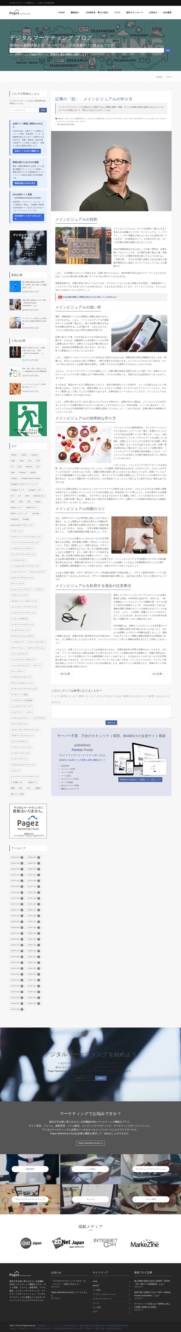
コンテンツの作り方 (96, 119)
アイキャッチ (72, 121)
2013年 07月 (34, 1003)
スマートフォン (17, 648)
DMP (13, 472)
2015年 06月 (17, 962)
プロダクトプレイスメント (22, 735)
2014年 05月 (34, 997)
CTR (38, 461)
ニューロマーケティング (21, 706)
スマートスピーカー (36, 642)
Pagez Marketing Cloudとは (90, 1143)
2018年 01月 (34, 869)
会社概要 (167, 12)
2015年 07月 (34, 957)
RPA (13, 502)
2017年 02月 (17, 904)
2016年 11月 (34, 910)
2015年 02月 (17, 974)
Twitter (38, 502)
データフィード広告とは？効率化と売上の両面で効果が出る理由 (34, 321)
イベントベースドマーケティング (25, 543)
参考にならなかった (158, 696)
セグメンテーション (36, 648)
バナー (82, 121)
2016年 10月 (17, 916)
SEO (21, 502)
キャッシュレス (17, 583)
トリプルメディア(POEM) (21, 700)
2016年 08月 (17, 922)
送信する (111, 723)
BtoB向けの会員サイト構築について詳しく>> (140, 779)
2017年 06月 (17, 892)
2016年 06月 (17, 927)
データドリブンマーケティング (24, 689)
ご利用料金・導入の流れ (96, 12)
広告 (21, 788)
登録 (168, 50)
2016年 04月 (17, 933)
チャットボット (17, 671)
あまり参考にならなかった (130, 696)
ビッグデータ (39, 718)
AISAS (23, 455)
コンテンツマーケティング (116, 119)
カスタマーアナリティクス (22, 578)
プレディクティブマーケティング (25, 730)
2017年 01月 (34, 904)
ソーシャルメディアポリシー (23, 659)
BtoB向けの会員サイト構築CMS (49, 1328)
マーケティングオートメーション (104, 1294)
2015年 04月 (17, 968)
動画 (13, 788)
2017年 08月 (17, 886)
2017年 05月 (34, 892)
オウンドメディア (37, 572)
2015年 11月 (34, 945)
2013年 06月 (17, 1009)
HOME (159, 77)
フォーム (96, 1303)
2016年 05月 (34, 927)
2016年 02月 (17, 939)
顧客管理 (96, 1285)
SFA (29, 502)
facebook (14, 519)
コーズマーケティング (20, 630)
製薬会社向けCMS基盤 (104, 1326)
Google (14, 478)
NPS (27, 496)
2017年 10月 (17, 880)
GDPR (33, 472)
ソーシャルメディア (19, 654)
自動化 (38, 788)
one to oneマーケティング (22, 525)
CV (12, 467)
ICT (12, 496)
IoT (19, 496)
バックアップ (16, 712)
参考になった (84, 696)
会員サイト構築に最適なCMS (82, 1326)
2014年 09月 (34, 986)
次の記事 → (158, 674)
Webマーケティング (66, 119)
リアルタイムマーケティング (23, 765)
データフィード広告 (19, 695)
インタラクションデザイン (22, 548)
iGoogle (26, 519)
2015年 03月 (34, 968)
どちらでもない (103, 696)
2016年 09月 (34, 916)
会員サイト (32, 782)
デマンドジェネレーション (22, 683)
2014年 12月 (17, 980)
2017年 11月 (34, 875)
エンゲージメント (18, 572)
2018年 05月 (34, 857)
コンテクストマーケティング (23, 613)
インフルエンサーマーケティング (25, 566)
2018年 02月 (17, 869)
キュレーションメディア (21, 589)
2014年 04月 (17, 1003)
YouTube (35, 513)
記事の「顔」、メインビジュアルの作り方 (94, 99)
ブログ (117, 12)
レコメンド (15, 770)
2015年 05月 (34, 962)
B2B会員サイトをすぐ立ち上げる (28, 217)
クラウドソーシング (19, 595)
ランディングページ (19, 759)
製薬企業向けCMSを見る (25, 183)
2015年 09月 (34, 951)
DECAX (29, 467)
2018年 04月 (17, 863)
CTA (29, 461)
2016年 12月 (17, 910)
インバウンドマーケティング (23, 554)
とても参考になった (63, 696)
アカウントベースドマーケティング (26, 537)
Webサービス (16, 507)
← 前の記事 (63, 674)
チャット (37, 665)
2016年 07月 (34, 922)
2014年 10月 (17, 986)
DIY (38, 467)
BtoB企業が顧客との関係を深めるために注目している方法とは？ (90, 297)
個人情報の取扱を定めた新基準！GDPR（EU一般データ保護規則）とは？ (34, 284)
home (61, 12)
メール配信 (97, 1290)
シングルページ (152, 119)
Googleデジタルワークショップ (24, 484)
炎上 (29, 788)
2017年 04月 (17, 898)
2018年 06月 (17, 857)
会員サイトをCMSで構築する (27, 151)
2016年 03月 (34, 933)
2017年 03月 (34, 898)
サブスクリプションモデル (22, 636)
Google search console (30, 478)
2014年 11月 (34, 980)
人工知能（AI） (17, 782)
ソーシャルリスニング (20, 665)
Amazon (34, 455)
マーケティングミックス (21, 747)
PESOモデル (38, 496)
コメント (56, 702)
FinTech (22, 472)
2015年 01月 (34, 974)
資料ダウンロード (134, 12)
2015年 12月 (17, 945)
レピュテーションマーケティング (25, 776)
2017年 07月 (34, 886)
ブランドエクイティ (19, 724)
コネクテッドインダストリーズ (24, 601)
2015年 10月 (17, 951)
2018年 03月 (34, 863)
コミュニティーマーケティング (24, 607)
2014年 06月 (17, 997)
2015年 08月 (17, 957)
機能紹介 (75, 12)
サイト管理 (97, 1307)
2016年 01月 (34, 939)
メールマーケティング (20, 753)
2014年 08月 (17, 992)
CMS (13, 461)
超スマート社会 (17, 794)
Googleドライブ (17, 490)
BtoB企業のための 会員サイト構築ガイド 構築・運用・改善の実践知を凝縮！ (93, 1328)
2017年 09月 (34, 880)
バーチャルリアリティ (20, 718)
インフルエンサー (18, 560)
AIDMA (14, 455)
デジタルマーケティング (21, 677)
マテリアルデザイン (137, 119)
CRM (21, 461)
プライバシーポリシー (54, 1326)
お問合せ (153, 12)
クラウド (39, 589)
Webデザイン (81, 119)
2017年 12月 (17, 875)
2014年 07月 (34, 992)
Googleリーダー (35, 490)
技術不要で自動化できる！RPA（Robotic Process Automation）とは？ (34, 303)
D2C (19, 467)
